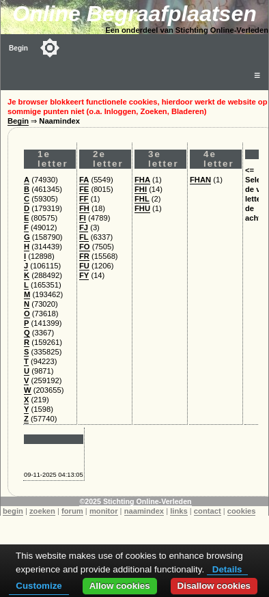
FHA (142, 180)
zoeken (42, 511)
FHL (142, 199)
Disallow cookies (214, 586)
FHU (142, 208)
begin (13, 511)
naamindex (144, 511)
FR (84, 256)
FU (84, 266)
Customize (38, 586)
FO (84, 246)
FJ (83, 227)
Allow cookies (119, 586)
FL (84, 237)
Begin (18, 48)
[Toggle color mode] (49, 47)
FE (84, 189)
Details (227, 569)
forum (72, 511)
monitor (103, 511)
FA (84, 180)
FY (84, 275)
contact (207, 511)
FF (84, 199)
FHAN (200, 180)
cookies (241, 511)
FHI (140, 189)
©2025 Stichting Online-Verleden (135, 501)
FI (82, 218)
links (179, 511)
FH (84, 208)
